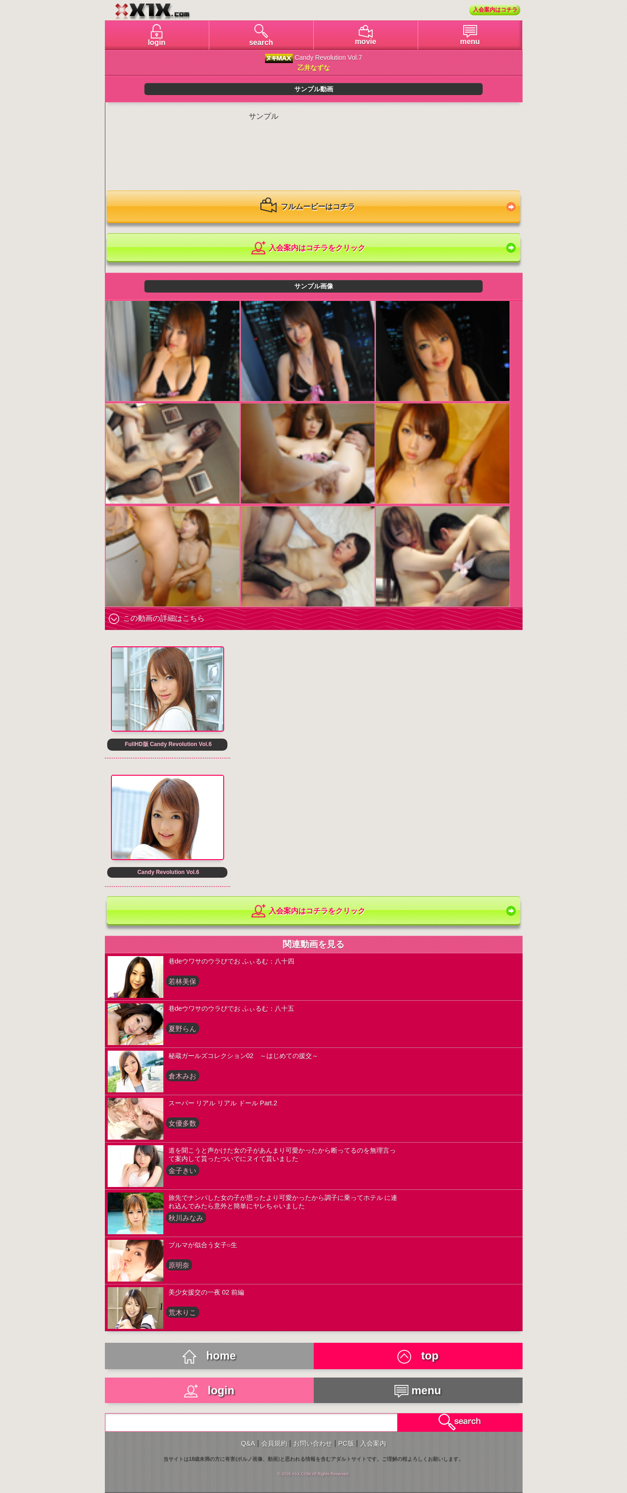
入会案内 (373, 1443)
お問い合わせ (312, 1443)
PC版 (346, 1443)
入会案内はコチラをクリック (307, 248)
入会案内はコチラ (495, 9)
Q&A (248, 1443)
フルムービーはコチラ (307, 207)
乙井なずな (313, 67)
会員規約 (274, 1443)
